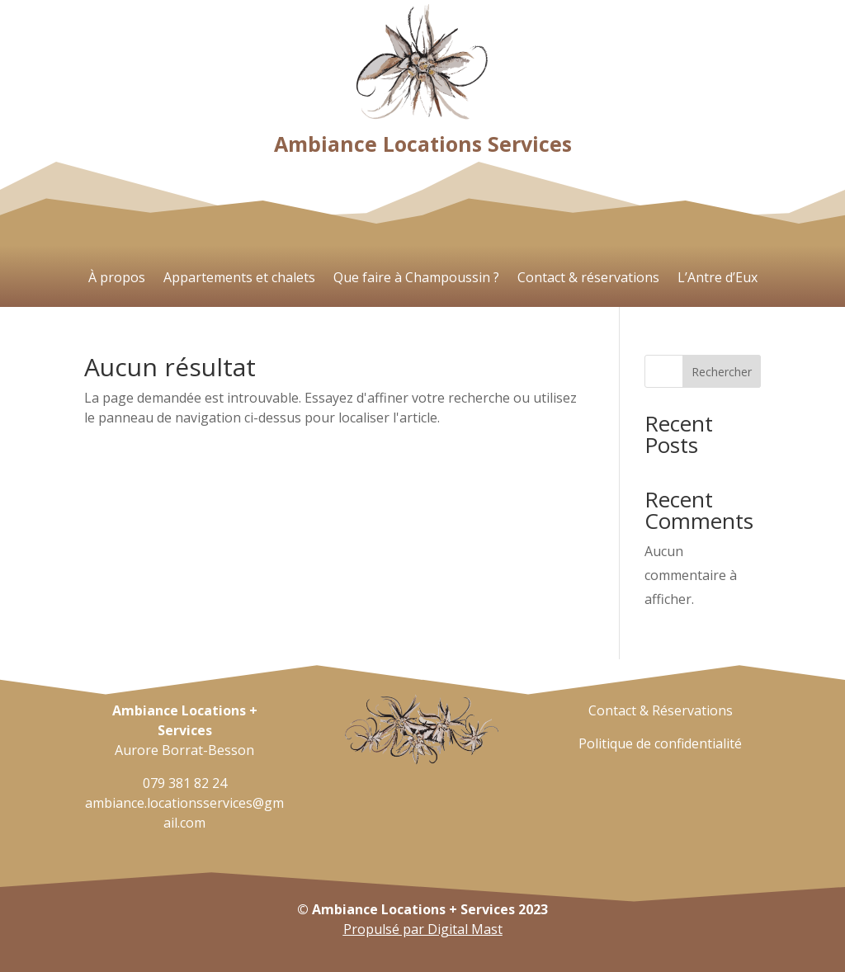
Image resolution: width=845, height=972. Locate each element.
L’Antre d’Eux (717, 278)
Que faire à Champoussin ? (416, 278)
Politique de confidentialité (660, 743)
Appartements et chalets (239, 278)
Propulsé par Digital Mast (423, 929)
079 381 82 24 (185, 783)
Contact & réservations (588, 278)
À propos (116, 278)
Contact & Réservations (660, 710)
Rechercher (722, 372)
